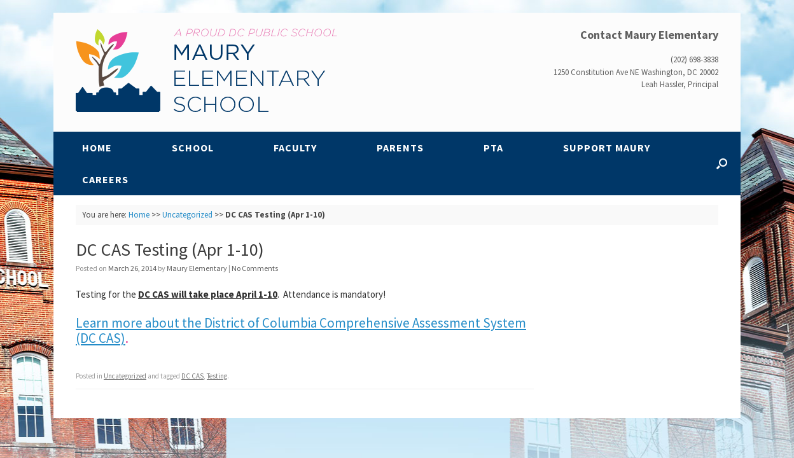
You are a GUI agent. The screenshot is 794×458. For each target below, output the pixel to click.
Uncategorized (187, 214)
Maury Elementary (197, 268)
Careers (105, 179)
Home (97, 147)
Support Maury (606, 147)
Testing (217, 375)
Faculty (295, 147)
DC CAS (192, 375)
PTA (493, 147)
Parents (400, 147)
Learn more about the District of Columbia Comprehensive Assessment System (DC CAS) (301, 330)
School (193, 147)
